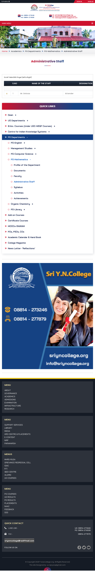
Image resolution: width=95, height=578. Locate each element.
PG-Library (18, 209)
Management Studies (24, 148)
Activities (19, 192)
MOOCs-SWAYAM (16, 226)
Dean (13, 115)
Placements (10, 503)
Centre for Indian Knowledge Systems (29, 131)
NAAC (7, 506)
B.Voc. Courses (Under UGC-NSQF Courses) (32, 126)
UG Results (10, 497)
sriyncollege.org (47, 562)
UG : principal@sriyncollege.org (62, 15)
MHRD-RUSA (9, 459)
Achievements (21, 198)
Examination (10, 402)
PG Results (10, 500)
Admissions (10, 399)
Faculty (18, 176)
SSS (6, 512)
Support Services (13, 425)
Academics (16, 51)
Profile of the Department (27, 165)
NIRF (6, 440)
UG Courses (10, 478)
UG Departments (18, 120)
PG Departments (33, 51)
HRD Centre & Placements (17, 434)
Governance (10, 393)
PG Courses (10, 494)
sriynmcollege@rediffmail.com (19, 541)
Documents (20, 170)
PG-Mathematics (52, 51)
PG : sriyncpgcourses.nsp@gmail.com (64, 17)
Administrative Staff (24, 181)
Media (7, 431)
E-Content (9, 437)
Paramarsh (10, 443)
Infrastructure (12, 405)
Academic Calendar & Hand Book (24, 237)
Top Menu (5, 1)
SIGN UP (91, 1)
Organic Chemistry (22, 204)
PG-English (18, 142)
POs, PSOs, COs (16, 231)
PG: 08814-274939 (27, 17)
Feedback (9, 509)
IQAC (6, 465)
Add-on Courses (16, 215)
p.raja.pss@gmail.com (56, 565)
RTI (5, 468)
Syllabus (18, 187)
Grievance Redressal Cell (17, 462)
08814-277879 (84, 534)
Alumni (7, 475)
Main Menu (47, 23)
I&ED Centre (10, 472)
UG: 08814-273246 (27, 15)
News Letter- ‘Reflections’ (21, 248)
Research (9, 409)
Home (5, 51)
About (7, 390)
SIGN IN (79, 1)
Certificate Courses (18, 220)
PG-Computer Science (24, 154)
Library (8, 428)
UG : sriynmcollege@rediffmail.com (64, 16)
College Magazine (17, 243)
